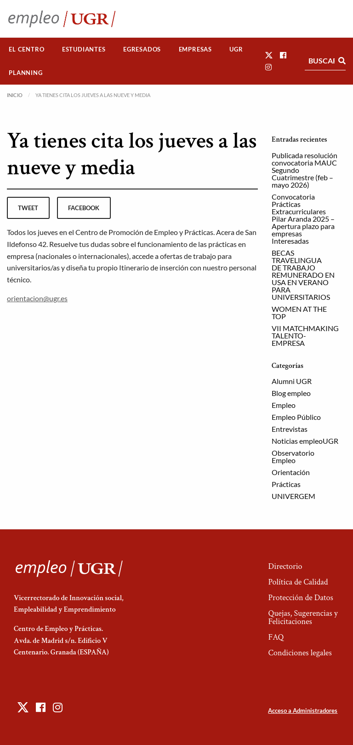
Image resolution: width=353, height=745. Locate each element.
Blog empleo (291, 393)
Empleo (284, 405)
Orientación (291, 472)
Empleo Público (296, 417)
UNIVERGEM (293, 496)
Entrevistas (289, 428)
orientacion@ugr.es (37, 298)
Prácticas (286, 484)
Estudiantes (84, 49)
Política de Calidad (298, 582)
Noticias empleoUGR (305, 440)
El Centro (26, 49)
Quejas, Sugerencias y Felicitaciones (302, 617)
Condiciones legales (299, 653)
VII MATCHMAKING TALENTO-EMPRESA (305, 335)
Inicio (15, 95)
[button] (269, 55)
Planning (25, 72)
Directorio (285, 566)
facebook (83, 208)
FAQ (276, 637)
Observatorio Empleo (293, 456)
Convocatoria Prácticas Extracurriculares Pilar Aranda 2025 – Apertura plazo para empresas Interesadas (303, 218)
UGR (236, 49)
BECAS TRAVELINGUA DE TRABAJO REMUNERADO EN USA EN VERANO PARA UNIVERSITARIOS (303, 274)
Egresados (142, 49)
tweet (28, 208)
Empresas (195, 49)
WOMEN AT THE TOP (299, 312)
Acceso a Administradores (302, 710)
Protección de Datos (300, 597)
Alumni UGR (292, 381)
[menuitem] (26, 49)
